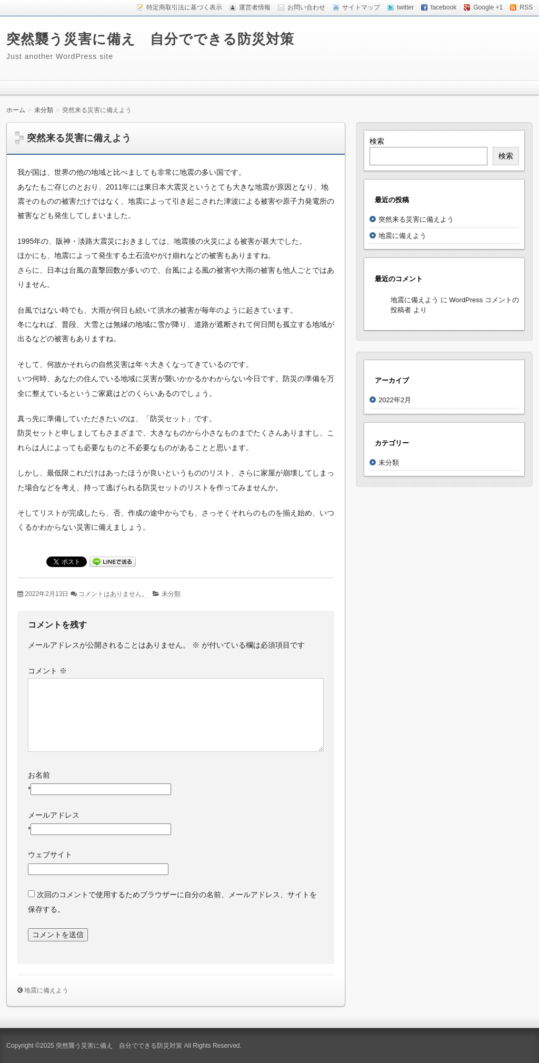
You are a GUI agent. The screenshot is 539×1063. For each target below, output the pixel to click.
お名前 (39, 775)
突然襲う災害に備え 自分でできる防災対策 (150, 39)
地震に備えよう (46, 990)
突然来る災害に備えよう (416, 219)
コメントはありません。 (113, 594)
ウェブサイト (50, 854)
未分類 (171, 594)
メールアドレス (53, 815)
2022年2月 (394, 400)
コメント (47, 671)
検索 (377, 141)
